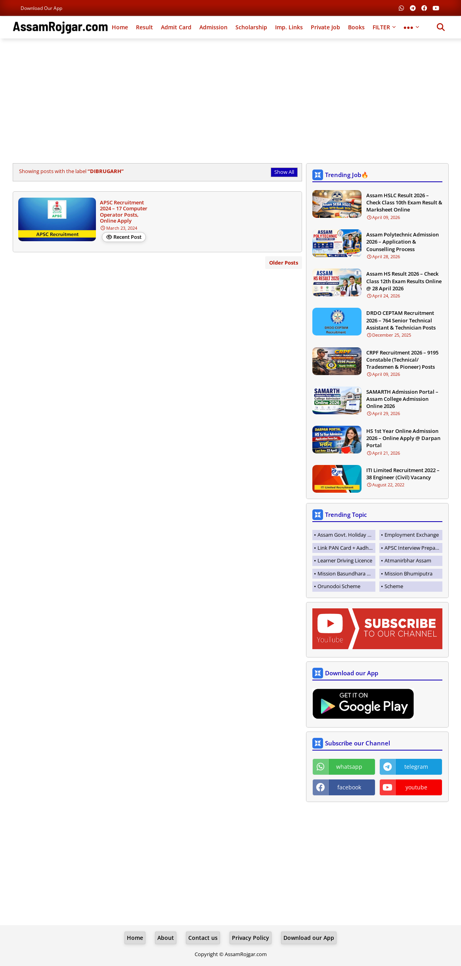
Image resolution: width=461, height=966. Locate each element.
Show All (284, 171)
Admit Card (176, 27)
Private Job (325, 27)
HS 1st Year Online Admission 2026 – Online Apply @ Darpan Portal (403, 438)
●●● (408, 27)
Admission (213, 27)
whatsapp (349, 766)
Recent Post (127, 236)
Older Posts (283, 262)
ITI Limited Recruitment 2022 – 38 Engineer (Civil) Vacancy (403, 474)
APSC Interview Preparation (413, 547)
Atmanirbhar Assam (407, 560)
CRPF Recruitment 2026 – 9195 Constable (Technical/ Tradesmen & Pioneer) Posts (402, 359)
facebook (349, 787)
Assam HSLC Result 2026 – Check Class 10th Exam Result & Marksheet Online (404, 202)
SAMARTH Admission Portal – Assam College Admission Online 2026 (402, 399)
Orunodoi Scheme (339, 586)
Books (356, 27)
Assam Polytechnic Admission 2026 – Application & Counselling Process (402, 241)
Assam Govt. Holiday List (346, 534)
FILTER (381, 27)
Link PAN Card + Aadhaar (346, 547)
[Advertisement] (231, 101)
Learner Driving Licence (345, 560)
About (165, 937)
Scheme (393, 586)
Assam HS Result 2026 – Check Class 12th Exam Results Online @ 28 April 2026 (404, 281)
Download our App (41, 8)
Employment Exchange (411, 534)
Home (120, 27)
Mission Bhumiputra (408, 573)
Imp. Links (289, 27)
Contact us (203, 937)
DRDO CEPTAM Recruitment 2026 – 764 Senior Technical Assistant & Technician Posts (401, 320)
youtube (416, 787)
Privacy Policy (250, 937)
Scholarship (251, 27)
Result (144, 27)
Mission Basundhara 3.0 (345, 573)
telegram (416, 766)
